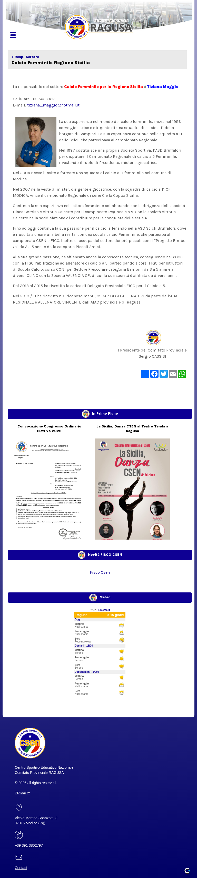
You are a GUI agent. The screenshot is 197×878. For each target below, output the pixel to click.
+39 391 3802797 (29, 845)
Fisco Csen (100, 572)
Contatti (21, 868)
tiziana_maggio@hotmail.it (53, 105)
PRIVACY (22, 793)
